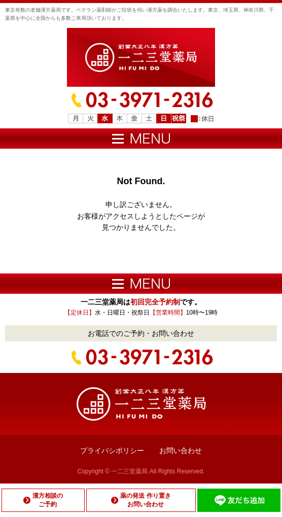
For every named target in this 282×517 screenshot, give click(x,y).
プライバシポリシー (112, 450)
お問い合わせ (180, 450)
